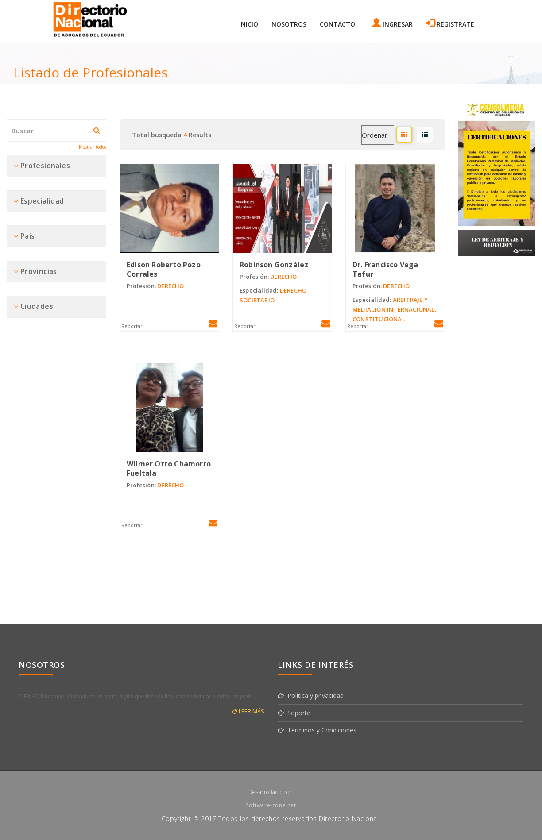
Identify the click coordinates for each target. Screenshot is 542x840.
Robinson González (274, 265)
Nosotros (288, 24)
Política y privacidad (311, 695)
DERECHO (155, 286)
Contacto (337, 24)
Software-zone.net (271, 805)
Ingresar (392, 23)
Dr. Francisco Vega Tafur (385, 269)
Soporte (294, 713)
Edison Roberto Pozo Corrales (164, 269)
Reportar (132, 326)
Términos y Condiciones (317, 730)
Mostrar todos (92, 147)
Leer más (248, 711)
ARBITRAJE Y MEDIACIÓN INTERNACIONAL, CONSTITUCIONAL (394, 309)
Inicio (248, 24)
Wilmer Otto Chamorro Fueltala (169, 468)
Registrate (450, 23)
